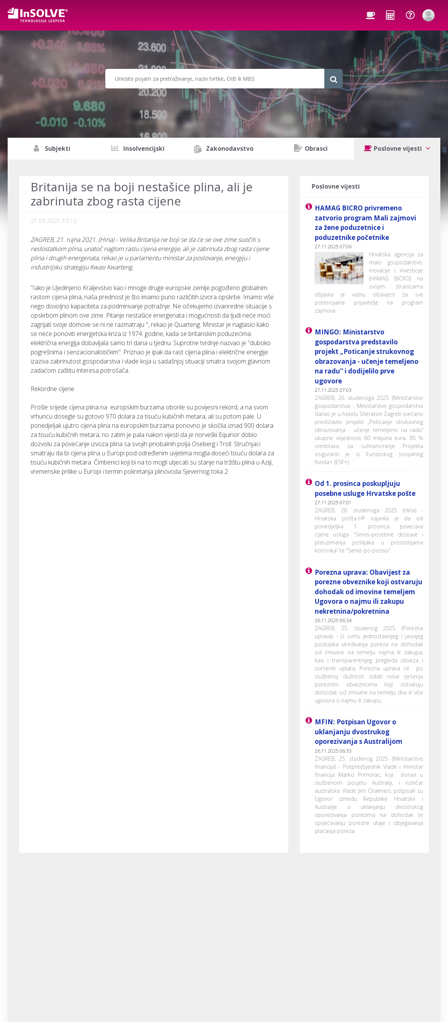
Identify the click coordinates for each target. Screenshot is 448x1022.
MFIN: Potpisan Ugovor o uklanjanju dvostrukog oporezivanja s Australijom (358, 731)
